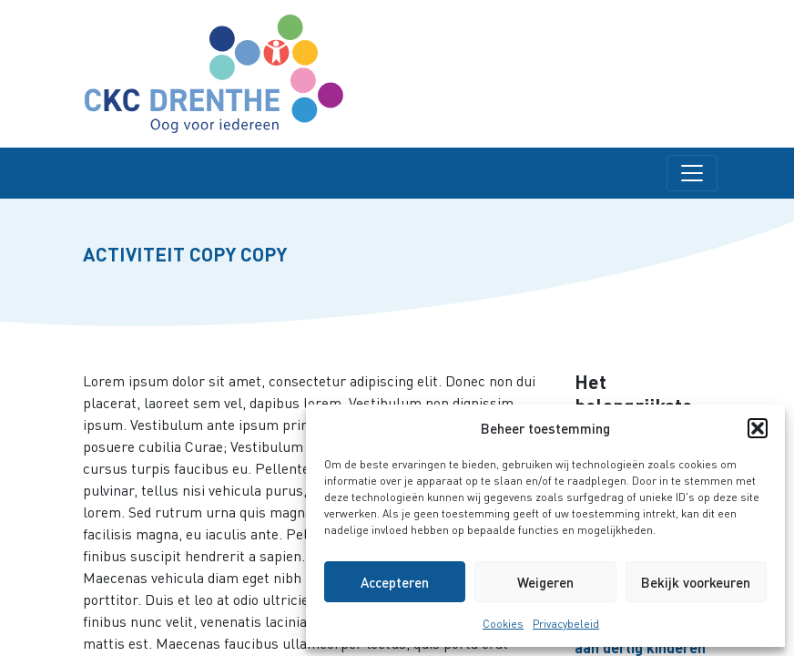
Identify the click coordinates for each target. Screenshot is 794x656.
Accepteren (395, 582)
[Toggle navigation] (692, 173)
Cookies (503, 623)
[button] (757, 428)
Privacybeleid (566, 623)
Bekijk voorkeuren (695, 582)
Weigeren (545, 582)
